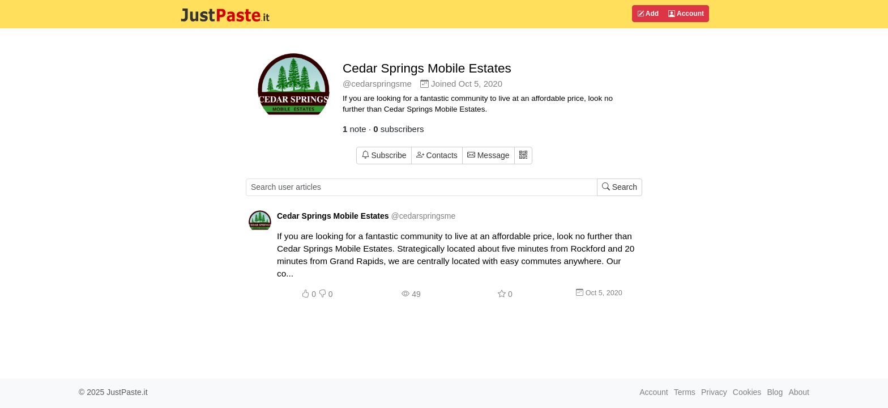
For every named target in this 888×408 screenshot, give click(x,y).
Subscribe (384, 155)
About (798, 392)
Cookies (747, 392)
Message (488, 155)
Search (619, 187)
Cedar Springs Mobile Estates (427, 68)
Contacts (437, 155)
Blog (775, 392)
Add (648, 13)
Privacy (714, 392)
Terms (684, 392)
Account (686, 13)
